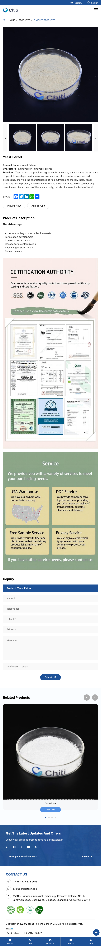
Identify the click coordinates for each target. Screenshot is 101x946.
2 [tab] (49, 818)
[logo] (11, 9)
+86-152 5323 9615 (26, 881)
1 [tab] (45, 818)
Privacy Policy (33, 933)
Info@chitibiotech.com (25, 888)
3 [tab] (52, 818)
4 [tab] (55, 818)
